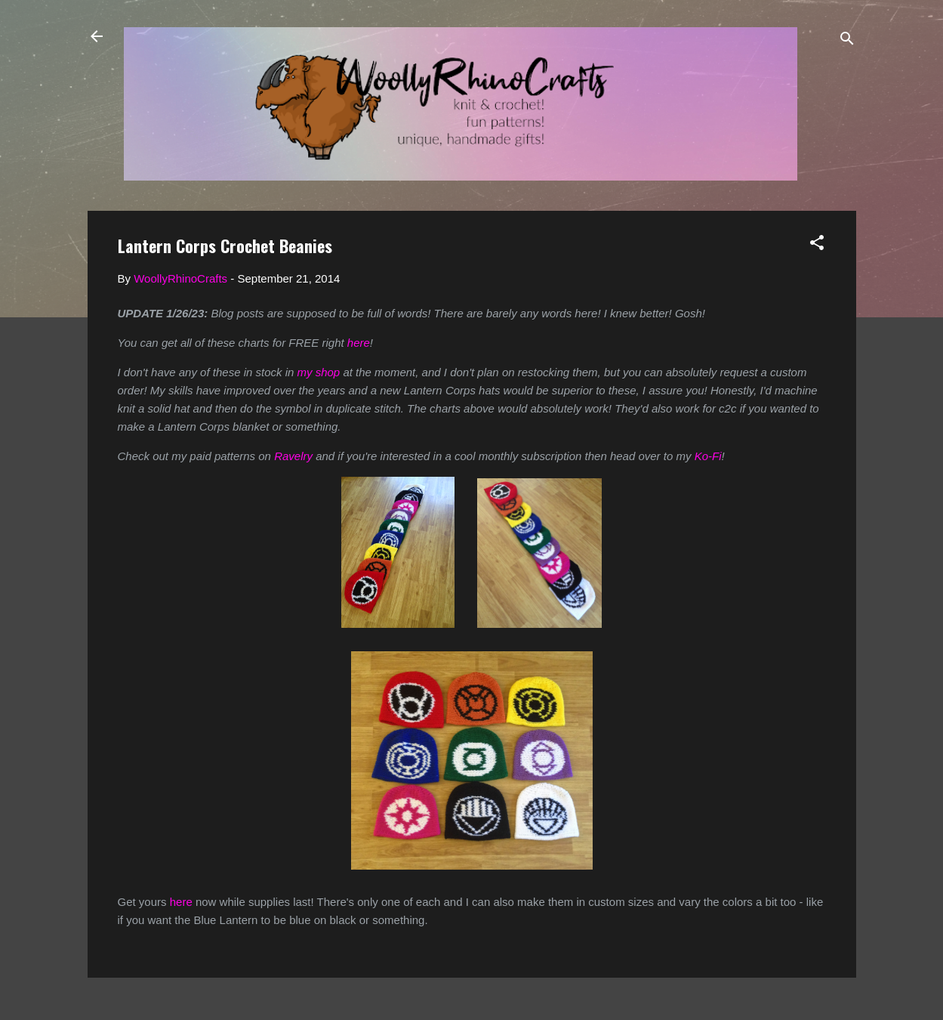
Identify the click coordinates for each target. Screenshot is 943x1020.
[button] (817, 245)
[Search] (847, 41)
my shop (319, 372)
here (358, 342)
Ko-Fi (708, 456)
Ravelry (293, 456)
